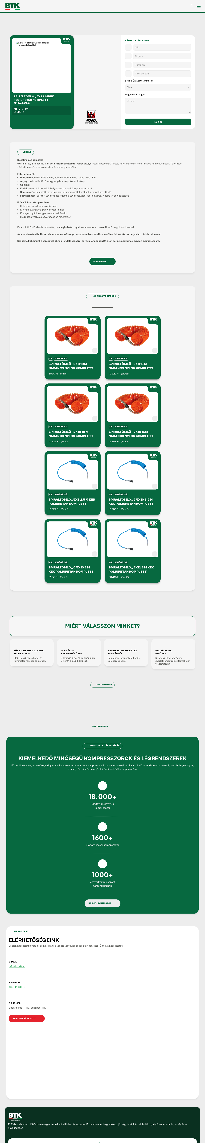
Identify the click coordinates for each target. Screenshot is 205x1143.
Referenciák (105, 1052)
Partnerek (104, 1047)
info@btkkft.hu (24, 926)
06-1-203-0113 (27, 1050)
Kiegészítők (104, 1041)
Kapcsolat (104, 1063)
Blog (100, 1058)
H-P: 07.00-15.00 (29, 1066)
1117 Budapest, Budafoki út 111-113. (39, 1061)
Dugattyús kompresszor (111, 1036)
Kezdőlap (103, 1019)
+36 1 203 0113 (24, 947)
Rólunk (102, 1025)
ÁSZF (89, 1107)
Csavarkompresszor (109, 1030)
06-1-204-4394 (28, 1045)
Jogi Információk (73, 1107)
